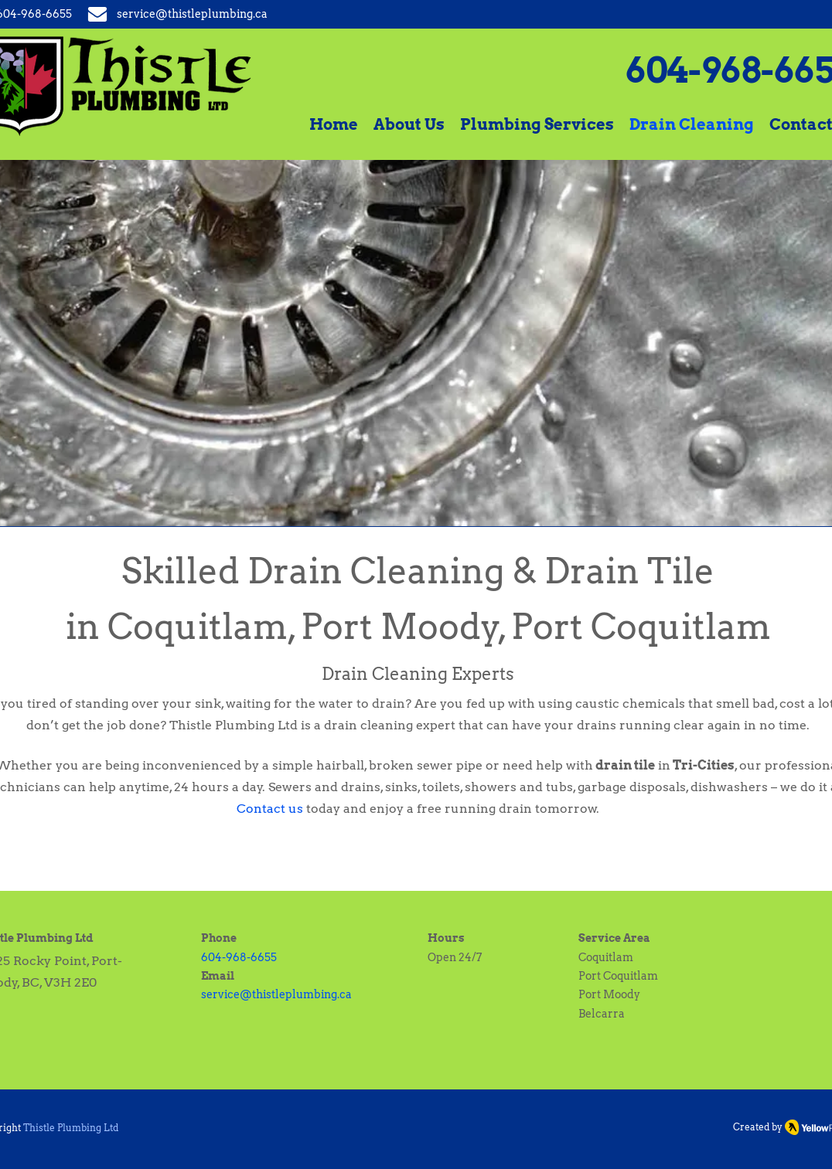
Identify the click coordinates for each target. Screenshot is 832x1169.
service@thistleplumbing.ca (276, 994)
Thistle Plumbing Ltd (70, 1127)
